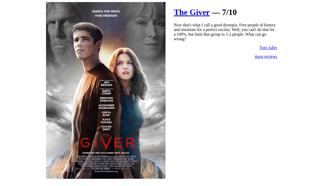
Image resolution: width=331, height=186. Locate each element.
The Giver (192, 12)
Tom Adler (268, 47)
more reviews (266, 56)
